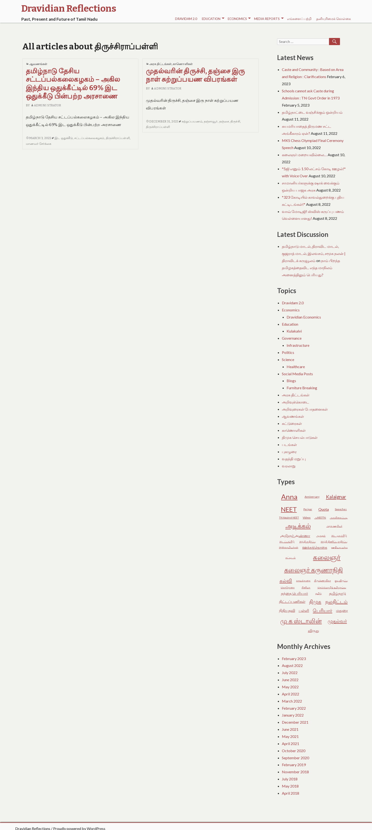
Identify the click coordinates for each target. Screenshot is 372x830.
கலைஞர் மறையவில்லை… (304, 154)
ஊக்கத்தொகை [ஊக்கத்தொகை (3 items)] (314, 547)
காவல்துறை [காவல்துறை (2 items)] (303, 580)
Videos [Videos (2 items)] (307, 517)
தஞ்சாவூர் (211, 121)
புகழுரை (289, 451)
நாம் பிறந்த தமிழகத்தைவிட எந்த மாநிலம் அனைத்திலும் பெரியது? (311, 267)
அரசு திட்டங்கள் (160, 64)
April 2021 (290, 743)
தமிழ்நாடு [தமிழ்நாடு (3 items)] (337, 593)
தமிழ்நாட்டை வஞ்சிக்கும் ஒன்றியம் (312, 112)
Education (213, 19)
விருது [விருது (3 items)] (313, 630)
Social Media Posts (297, 373)
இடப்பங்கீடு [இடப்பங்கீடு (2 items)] (286, 541)
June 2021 (290, 729)
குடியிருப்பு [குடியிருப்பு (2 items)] (341, 580)
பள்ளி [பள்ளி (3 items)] (304, 610)
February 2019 (294, 764)
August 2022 (292, 665)
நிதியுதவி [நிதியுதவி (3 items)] (287, 610)
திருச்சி (235, 121)
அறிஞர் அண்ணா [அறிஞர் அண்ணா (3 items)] (295, 535)
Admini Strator (46, 105)
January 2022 (293, 715)
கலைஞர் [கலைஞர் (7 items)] (326, 557)
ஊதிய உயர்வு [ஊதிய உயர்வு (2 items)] (339, 547)
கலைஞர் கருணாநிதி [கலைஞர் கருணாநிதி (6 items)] (313, 570)
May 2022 (290, 687)
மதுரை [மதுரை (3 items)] (342, 610)
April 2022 (290, 694)
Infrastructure (298, 345)
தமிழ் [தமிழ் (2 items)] (318, 593)
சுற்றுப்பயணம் (192, 121)
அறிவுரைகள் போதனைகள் (305, 409)
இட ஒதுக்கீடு (64, 138)
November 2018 (295, 771)
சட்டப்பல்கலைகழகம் (89, 138)
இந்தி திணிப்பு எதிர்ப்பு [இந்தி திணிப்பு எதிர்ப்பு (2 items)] (334, 541)
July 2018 (290, 779)
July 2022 (290, 672)
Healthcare (296, 366)
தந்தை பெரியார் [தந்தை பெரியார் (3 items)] (294, 593)
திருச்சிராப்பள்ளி (118, 138)
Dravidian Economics (304, 317)
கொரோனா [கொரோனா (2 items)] (288, 587)
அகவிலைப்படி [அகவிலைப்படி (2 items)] (339, 517)
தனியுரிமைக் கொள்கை (333, 19)
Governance (292, 338)
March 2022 (292, 701)
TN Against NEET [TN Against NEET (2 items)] (289, 517)
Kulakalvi (294, 331)
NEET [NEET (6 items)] (289, 509)
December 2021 (295, 722)
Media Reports (269, 19)
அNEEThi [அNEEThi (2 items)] (320, 517)
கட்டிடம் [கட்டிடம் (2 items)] (290, 557)
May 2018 (290, 786)
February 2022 (294, 708)
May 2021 (290, 736)
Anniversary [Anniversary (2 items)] (312, 496)
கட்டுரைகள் (292, 423)
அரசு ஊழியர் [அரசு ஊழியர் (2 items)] (334, 525)
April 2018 (290, 793)
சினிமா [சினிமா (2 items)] (306, 587)
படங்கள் (289, 444)
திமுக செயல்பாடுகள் (299, 437)
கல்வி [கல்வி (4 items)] (285, 580)
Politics (288, 352)
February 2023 (294, 658)
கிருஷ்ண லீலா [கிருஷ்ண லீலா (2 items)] (322, 580)
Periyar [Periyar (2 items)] (307, 509)
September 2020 (295, 757)
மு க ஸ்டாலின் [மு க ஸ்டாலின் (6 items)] (301, 621)
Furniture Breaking (302, 387)
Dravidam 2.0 (186, 19)
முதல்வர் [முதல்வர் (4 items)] (337, 621)
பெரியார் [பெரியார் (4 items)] (322, 610)
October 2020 (293, 750)
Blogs (291, 380)
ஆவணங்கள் (38, 64)
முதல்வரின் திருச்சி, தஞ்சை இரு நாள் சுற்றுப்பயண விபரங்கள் (195, 75)
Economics (239, 19)
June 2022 (290, 679)
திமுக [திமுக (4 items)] (315, 601)
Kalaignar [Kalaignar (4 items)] (336, 497)
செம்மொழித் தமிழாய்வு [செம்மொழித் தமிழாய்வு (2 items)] (331, 587)
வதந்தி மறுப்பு (294, 458)
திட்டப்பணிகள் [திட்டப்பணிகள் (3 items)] (292, 601)
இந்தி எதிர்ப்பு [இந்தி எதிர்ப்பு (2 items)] (307, 541)
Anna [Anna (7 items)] (289, 496)
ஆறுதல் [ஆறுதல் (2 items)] (321, 535)
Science (288, 359)
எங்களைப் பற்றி (299, 19)
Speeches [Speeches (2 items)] (341, 509)
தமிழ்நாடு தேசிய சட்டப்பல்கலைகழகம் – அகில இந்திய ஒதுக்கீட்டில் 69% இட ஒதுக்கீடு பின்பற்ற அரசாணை (73, 83)
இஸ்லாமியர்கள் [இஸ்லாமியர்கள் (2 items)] (288, 547)
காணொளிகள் (183, 64)
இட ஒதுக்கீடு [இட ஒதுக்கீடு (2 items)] (339, 535)
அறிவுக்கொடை (295, 402)
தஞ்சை (224, 121)
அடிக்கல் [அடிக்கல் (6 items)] (298, 526)
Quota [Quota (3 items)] (323, 509)
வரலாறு (288, 466)
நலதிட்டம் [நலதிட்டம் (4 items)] (336, 601)
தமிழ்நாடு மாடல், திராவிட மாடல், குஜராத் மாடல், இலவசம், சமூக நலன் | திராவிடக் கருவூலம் (313, 253)
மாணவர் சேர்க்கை (38, 143)
